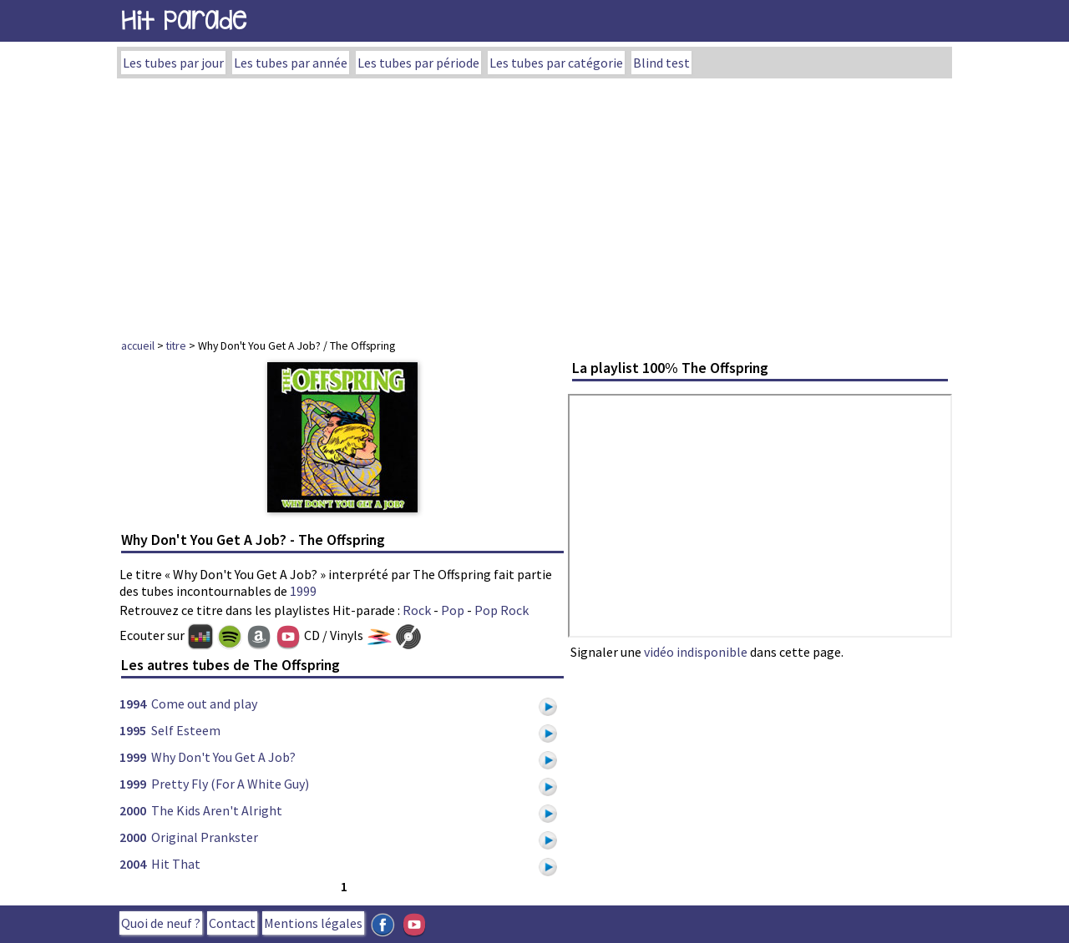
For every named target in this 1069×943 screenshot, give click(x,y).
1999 (303, 590)
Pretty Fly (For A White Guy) (230, 783)
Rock (417, 610)
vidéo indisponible (695, 651)
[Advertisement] (534, 203)
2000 (132, 810)
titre (176, 345)
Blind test (661, 62)
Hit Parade (183, 20)
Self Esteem (185, 730)
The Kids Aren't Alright (216, 810)
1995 (132, 730)
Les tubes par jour (173, 62)
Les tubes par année (290, 62)
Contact (232, 923)
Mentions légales (313, 923)
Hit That (175, 863)
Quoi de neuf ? (160, 923)
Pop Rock (501, 610)
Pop (452, 610)
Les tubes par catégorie (556, 62)
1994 (132, 703)
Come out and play (204, 703)
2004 (132, 863)
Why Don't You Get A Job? (223, 757)
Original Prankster (204, 837)
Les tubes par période (418, 62)
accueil (138, 345)
